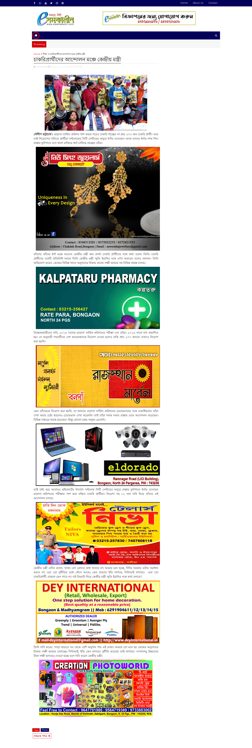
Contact (212, 2)
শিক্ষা (45, 54)
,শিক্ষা (79, 66)
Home (184, 2)
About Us (198, 2)
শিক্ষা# (45, 730)
